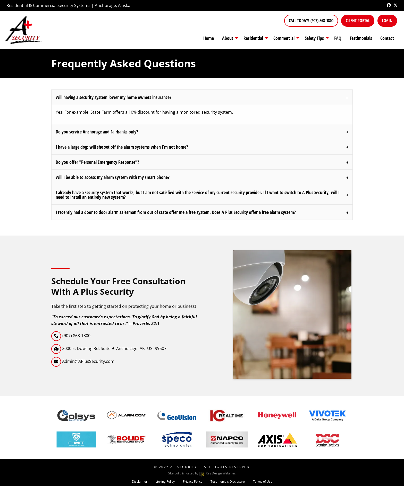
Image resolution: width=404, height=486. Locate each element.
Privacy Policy (192, 481)
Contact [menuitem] (387, 38)
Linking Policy (165, 481)
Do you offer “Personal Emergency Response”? (97, 162)
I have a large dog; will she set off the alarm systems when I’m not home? (122, 147)
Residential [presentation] (253, 38)
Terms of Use (262, 481)
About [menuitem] (227, 38)
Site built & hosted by (202, 473)
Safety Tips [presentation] (314, 38)
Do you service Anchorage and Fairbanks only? (97, 132)
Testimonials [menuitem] (361, 38)
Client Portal (358, 20)
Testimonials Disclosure (228, 481)
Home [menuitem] (208, 38)
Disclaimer (139, 481)
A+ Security (183, 467)
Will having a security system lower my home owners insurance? (113, 97)
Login (387, 20)
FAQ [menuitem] (337, 38)
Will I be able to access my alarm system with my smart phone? (113, 177)
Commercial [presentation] (283, 38)
